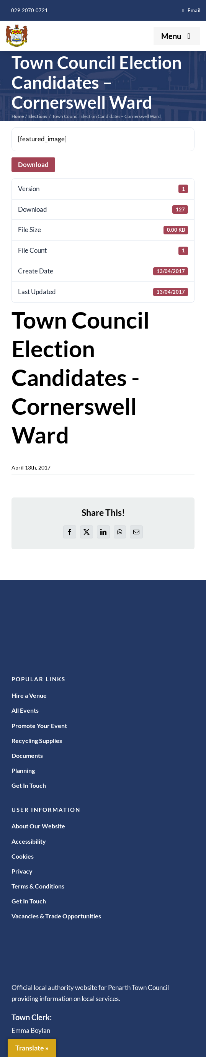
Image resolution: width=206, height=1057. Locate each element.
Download (33, 164)
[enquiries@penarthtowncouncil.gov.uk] (191, 10)
